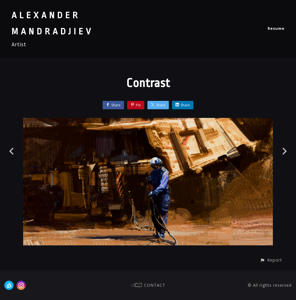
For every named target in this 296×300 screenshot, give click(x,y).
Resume (276, 28)
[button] (271, 260)
